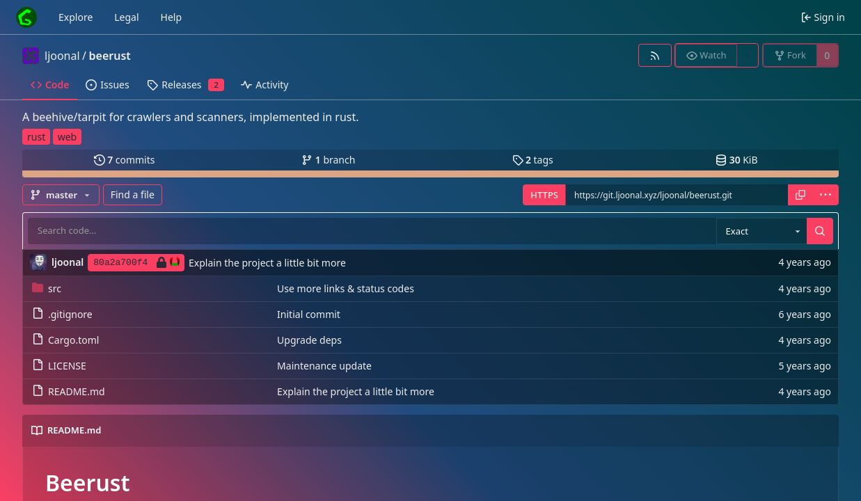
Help (171, 17)
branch (328, 159)
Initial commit (308, 314)
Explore (75, 17)
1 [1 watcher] (747, 55)
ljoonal (62, 56)
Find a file (133, 194)
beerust (110, 56)
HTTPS (544, 195)
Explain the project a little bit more (267, 262)
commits (124, 159)
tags (532, 159)
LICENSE (59, 365)
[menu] (825, 194)
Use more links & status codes (345, 288)
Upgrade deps (309, 340)
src (46, 288)
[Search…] (820, 231)
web (67, 136)
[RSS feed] (654, 55)
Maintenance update (324, 365)
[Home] (26, 17)
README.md (68, 391)
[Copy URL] (800, 194)
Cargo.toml (65, 340)
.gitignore (62, 314)
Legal (126, 17)
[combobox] (761, 231)
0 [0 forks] (827, 55)
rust (36, 136)
